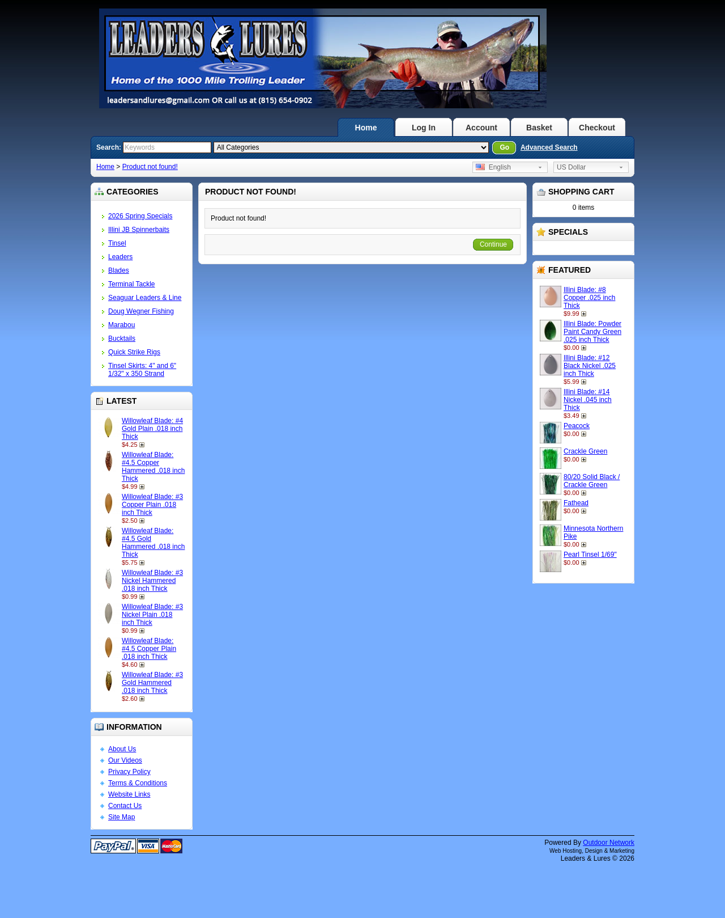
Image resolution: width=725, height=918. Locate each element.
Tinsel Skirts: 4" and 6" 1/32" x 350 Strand (142, 370)
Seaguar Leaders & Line (144, 298)
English (493, 167)
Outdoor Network (608, 843)
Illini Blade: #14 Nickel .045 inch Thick (588, 400)
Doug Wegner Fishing (141, 311)
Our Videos (125, 760)
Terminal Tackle (131, 284)
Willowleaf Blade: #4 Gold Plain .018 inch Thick (152, 429)
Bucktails (121, 338)
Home (366, 127)
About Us (122, 749)
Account (481, 127)
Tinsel (117, 243)
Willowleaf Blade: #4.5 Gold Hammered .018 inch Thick (153, 543)
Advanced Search (549, 147)
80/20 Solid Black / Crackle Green (592, 481)
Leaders (120, 257)
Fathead (576, 503)
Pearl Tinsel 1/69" (590, 555)
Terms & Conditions (137, 783)
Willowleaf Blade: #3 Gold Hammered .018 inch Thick (152, 683)
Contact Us (125, 806)
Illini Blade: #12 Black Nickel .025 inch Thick (590, 366)
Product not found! (150, 167)
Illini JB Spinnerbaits (138, 230)
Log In (424, 127)
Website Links (129, 794)
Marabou (121, 325)
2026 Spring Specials (140, 216)
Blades (118, 270)
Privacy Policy (129, 772)
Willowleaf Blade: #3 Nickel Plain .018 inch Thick (152, 615)
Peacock (577, 426)
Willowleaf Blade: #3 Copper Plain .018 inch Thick (152, 505)
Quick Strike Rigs (134, 352)
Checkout (597, 127)
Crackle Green (585, 451)
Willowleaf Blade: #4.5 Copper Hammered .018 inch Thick (153, 467)
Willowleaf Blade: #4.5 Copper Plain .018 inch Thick (149, 649)
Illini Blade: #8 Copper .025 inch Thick (589, 298)
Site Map (121, 817)
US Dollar (571, 167)
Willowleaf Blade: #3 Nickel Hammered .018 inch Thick (152, 581)
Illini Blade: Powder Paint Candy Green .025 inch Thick (592, 332)
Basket (539, 127)
